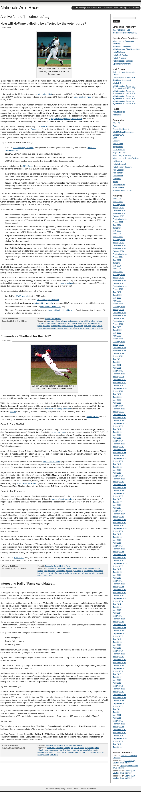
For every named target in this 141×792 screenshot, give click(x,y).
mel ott (50, 573)
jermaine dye (78, 571)
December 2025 (119, 210)
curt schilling (85, 321)
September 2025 (120, 219)
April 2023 (117, 301)
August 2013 (118, 636)
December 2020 (119, 380)
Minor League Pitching (122, 155)
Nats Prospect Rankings (123, 61)
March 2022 (118, 339)
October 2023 (118, 283)
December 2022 (119, 312)
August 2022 (118, 324)
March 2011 (118, 721)
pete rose (100, 752)
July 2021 (117, 359)
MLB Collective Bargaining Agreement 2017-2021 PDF (124, 97)
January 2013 (118, 657)
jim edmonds (82, 323)
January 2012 (118, 692)
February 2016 (119, 549)
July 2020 (117, 394)
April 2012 (117, 683)
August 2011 (118, 706)
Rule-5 (115, 182)
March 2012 (118, 686)
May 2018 (117, 470)
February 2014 (119, 619)
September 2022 (120, 321)
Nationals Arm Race (19, 7)
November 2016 (119, 523)
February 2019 (119, 444)
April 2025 (117, 234)
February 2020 (119, 409)
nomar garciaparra (44, 328)
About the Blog (119, 112)
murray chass (97, 326)
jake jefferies (62, 323)
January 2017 (118, 517)
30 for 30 (116, 123)
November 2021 (119, 350)
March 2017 (118, 511)
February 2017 (119, 514)
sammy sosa (68, 328)
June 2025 (117, 228)
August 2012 (118, 671)
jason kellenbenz (89, 750)
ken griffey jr (92, 323)
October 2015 (118, 560)
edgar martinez (96, 321)
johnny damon (59, 752)
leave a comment (8, 587)
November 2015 (119, 558)
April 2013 (117, 648)
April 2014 (117, 613)
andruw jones (79, 748)
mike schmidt (80, 752)
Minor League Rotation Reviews (126, 158)
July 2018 (117, 464)
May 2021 (117, 365)
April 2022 (117, 336)
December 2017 (119, 485)
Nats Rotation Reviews (122, 167)
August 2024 (118, 257)
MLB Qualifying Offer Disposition (126, 49)
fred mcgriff (42, 323)
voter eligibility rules (82, 97)
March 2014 (118, 616)
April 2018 (117, 473)
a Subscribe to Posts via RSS (125, 33)
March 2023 (118, 304)
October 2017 (118, 490)
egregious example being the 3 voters (65, 118)
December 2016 (119, 520)
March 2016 (118, 546)
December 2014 (119, 590)
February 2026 (119, 205)
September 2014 (120, 598)
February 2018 (119, 479)
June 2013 (117, 642)
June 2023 (117, 295)
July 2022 (117, 327)
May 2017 (117, 505)
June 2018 (117, 467)
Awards (47, 319)
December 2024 (119, 245)
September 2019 (120, 423)
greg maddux (60, 571)
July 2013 (117, 639)
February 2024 (119, 275)
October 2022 (118, 318)
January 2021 (118, 377)
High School (118, 147)
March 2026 (118, 202)
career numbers (58, 432)
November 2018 (119, 452)
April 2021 (117, 368)
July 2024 (117, 260)
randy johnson (82, 573)
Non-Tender (118, 173)
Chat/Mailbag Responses (123, 132)
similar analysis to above (48, 299)
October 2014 (118, 595)
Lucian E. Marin (72, 789)
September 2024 (120, 254)
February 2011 (119, 724)
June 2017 (117, 502)
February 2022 (119, 342)
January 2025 (118, 242)
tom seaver (87, 328)
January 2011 (118, 727)
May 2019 (117, 435)
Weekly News (118, 187)
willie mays (48, 575)
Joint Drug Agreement (122, 80)
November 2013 (119, 628)
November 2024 (119, 248)
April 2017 (117, 508)
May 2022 (117, 333)
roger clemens (57, 328)
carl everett (61, 568)
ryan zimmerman (95, 573)
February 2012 (119, 689)
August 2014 (118, 601)
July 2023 (117, 292)
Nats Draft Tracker (120, 55)
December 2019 (119, 415)
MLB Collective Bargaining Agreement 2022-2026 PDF (124, 102)
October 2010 (118, 735)
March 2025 (118, 237)
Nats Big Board (119, 52)
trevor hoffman (97, 328)
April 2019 (117, 438)
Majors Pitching (119, 152)
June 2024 (117, 263)
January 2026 (118, 207)
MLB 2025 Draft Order (122, 46)
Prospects (117, 179)
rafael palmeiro (43, 754)
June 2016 (117, 537)
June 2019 (117, 432)
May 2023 (117, 298)
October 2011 (118, 700)
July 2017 (117, 499)
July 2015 (117, 569)
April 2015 (117, 578)
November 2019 (119, 417)
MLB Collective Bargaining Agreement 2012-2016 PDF (124, 92)
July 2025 (117, 225)
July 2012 (117, 674)
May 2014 (117, 610)
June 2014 (117, 607)
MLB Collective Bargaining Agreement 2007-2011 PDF (124, 87)
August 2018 (118, 461)
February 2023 (119, 307)
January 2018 (118, 482)
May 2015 (117, 575)
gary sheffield (52, 323)
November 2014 (119, 593)
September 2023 (120, 286)
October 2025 (118, 216)
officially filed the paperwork (58, 409)
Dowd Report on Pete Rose (124, 77)
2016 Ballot (28, 166)
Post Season (118, 176)
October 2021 (118, 353)
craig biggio (48, 750)
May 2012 (117, 680)
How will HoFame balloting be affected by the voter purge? (43, 23)
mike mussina (59, 573)
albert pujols (68, 748)
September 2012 (120, 668)
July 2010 (117, 744)
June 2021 (117, 362)
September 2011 (120, 703)
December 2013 (119, 625)
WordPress (91, 789)
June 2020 (117, 397)
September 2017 (120, 493)
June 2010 (117, 747)
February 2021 (119, 374)
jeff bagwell (72, 323)
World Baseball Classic (122, 190)
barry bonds (62, 321)
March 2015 (118, 581)
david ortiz (58, 750)
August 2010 (118, 741)
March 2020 (118, 406)
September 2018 (120, 458)
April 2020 (117, 403)
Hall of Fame (56, 319)
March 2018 (118, 476)
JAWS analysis (22, 296)
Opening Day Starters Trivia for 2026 (124, 762)
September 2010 (120, 738)
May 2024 (117, 266)
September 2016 (120, 528)
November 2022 (119, 315)
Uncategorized (119, 184)
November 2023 (119, 280)
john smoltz (98, 571)
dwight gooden (71, 568)
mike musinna (67, 326)
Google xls (35, 129)
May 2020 (117, 400)
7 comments (5, 27)
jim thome (49, 752)
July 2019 (117, 429)
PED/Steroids (93, 416)
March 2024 (118, 272)
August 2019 (118, 426)
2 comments (5, 340)
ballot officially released (23, 147)
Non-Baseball (118, 170)
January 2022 (118, 345)
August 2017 (118, 496)
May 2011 (117, 715)
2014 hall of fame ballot (27, 483)
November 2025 (119, 213)
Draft (115, 138)
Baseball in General (52, 566)
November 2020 (119, 382)
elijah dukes (82, 568)
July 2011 (117, 709)
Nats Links (117, 115)
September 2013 (120, 633)
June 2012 (117, 677)
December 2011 (119, 695)
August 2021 (118, 356)
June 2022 (117, 330)
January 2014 (118, 622)
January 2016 (118, 552)
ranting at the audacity (43, 303)
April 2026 (117, 199)
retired (13, 411)
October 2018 (118, 455)
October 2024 (118, 251)
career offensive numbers (63, 499)
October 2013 (118, 630)
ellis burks (91, 568)
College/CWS (118, 135)
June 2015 (117, 572)
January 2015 (118, 587)
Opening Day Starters (122, 64)
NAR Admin (117, 161)
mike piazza (78, 326)
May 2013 (117, 645)
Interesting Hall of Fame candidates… (27, 583)
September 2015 (120, 563)
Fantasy (116, 141)
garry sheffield (49, 571)
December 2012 (119, 660)
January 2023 (118, 310)
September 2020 (120, 388)
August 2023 (118, 289)
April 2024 (117, 269)
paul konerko (91, 752)
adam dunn (51, 748)
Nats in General (76, 745)
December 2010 (119, 730)
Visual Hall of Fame (51, 462)
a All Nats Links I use (121, 30)
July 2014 (117, 604)
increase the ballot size (50, 307)
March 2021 (118, 371)
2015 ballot (19, 557)
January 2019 (118, 447)
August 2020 (118, 391)
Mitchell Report (119, 83)
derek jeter (67, 750)
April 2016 (117, 543)
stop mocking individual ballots (60, 310)
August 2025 (118, 222)
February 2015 (119, 584)
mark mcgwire (56, 326)
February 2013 (119, 654)
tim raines (78, 328)
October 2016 (118, 525)
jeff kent (69, 571)
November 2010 (119, 733)
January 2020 (118, 412)
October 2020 (118, 385)
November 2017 (119, 487)
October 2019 (118, 420)
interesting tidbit (45, 94)
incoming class (66, 283)
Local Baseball (119, 149)
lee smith (46, 326)
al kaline (59, 748)
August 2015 (118, 566)
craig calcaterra (73, 321)
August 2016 (118, 531)
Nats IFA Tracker (120, 58)
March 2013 (118, 651)
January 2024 (118, 277)
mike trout (87, 326)
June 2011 (117, 712)
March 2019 (118, 441)
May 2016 (117, 540)
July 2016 (117, 534)
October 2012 (118, 665)
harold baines (76, 750)
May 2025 (117, 231)
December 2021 (119, 347)
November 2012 (119, 663)
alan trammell (52, 321)
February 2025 (119, 240)
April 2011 (117, 718)
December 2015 (119, 555)
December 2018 (119, 450)
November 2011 (119, 698)
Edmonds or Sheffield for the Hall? (25, 336)
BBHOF (44, 126)
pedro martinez (70, 573)
